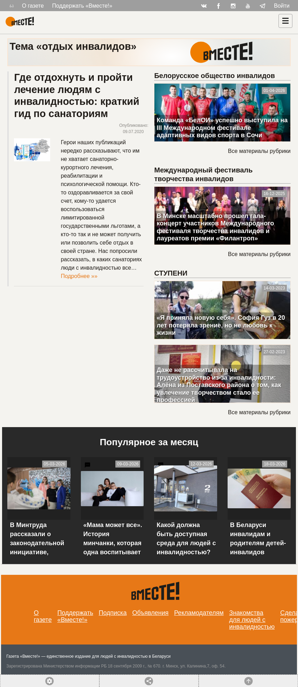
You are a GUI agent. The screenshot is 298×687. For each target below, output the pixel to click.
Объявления (150, 612)
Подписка (113, 612)
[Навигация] (285, 21)
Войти (282, 6)
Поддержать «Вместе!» (82, 6)
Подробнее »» (79, 276)
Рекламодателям (199, 612)
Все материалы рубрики (259, 151)
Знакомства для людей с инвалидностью (252, 619)
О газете (33, 6)
